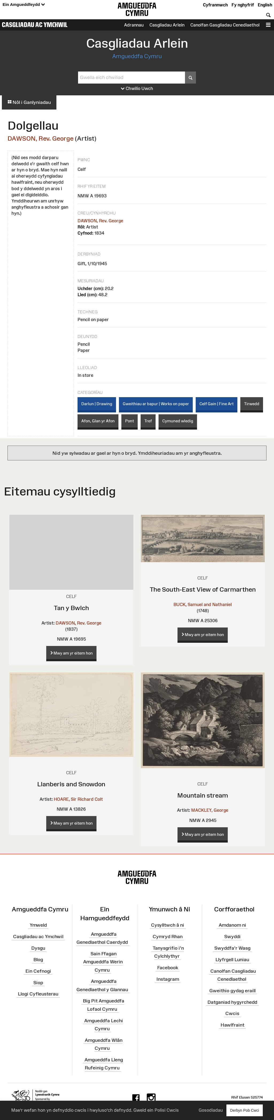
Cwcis (232, 1013)
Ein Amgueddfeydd (24, 4)
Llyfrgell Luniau (232, 959)
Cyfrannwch (215, 4)
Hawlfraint (232, 1025)
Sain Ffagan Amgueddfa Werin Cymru (103, 961)
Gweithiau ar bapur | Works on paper (156, 403)
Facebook (167, 967)
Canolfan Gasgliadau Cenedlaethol (225, 24)
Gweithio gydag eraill (232, 990)
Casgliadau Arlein (166, 24)
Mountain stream (202, 795)
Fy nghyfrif (242, 4)
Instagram (167, 979)
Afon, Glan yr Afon (98, 421)
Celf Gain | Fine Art (216, 403)
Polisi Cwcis (167, 1110)
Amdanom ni (232, 925)
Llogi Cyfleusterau (38, 994)
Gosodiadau (211, 1110)
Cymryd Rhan (168, 936)
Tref (148, 421)
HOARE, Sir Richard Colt (78, 799)
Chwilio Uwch (137, 88)
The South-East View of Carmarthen (203, 589)
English (265, 4)
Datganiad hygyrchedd (232, 1002)
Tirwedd (251, 403)
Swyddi (232, 936)
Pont (129, 421)
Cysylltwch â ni (167, 925)
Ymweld (38, 925)
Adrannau (134, 24)
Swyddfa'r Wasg (232, 948)
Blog (38, 959)
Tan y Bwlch (71, 607)
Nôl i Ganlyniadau (29, 102)
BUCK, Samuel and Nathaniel (202, 604)
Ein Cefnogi (38, 971)
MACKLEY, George (209, 810)
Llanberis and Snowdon (71, 784)
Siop (38, 982)
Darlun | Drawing (96, 403)
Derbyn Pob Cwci (244, 1110)
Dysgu (38, 948)
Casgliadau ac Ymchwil (35, 25)
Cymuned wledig (177, 421)
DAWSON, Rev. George (40, 138)
